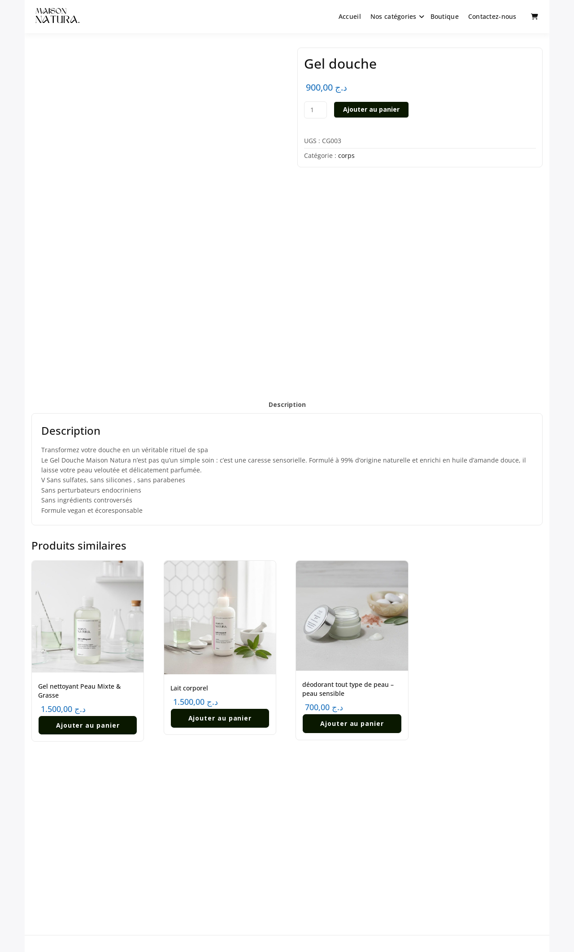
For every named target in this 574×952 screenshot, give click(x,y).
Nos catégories (393, 16)
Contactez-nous (492, 16)
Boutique (444, 16)
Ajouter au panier (371, 109)
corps (346, 155)
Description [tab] (287, 404)
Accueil (350, 16)
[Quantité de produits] (315, 109)
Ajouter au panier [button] (88, 723)
